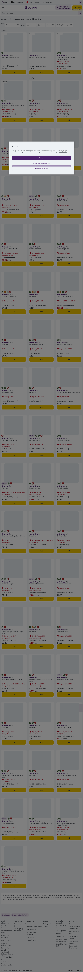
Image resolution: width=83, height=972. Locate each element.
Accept (41, 158)
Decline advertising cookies (41, 163)
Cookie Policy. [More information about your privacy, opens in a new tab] (63, 152)
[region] (41, 158)
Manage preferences (41, 168)
